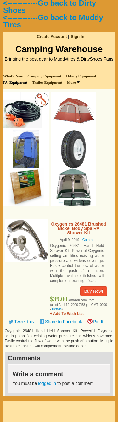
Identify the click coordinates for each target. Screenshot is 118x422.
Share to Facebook (63, 321)
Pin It (98, 321)
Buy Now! (93, 291)
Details (57, 309)
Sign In (77, 36)
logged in (47, 383)
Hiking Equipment (81, 76)
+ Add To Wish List (67, 314)
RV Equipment (15, 82)
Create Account (52, 36)
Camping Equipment (44, 76)
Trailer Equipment (47, 82)
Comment (90, 240)
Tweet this (24, 321)
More (73, 82)
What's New (13, 76)
